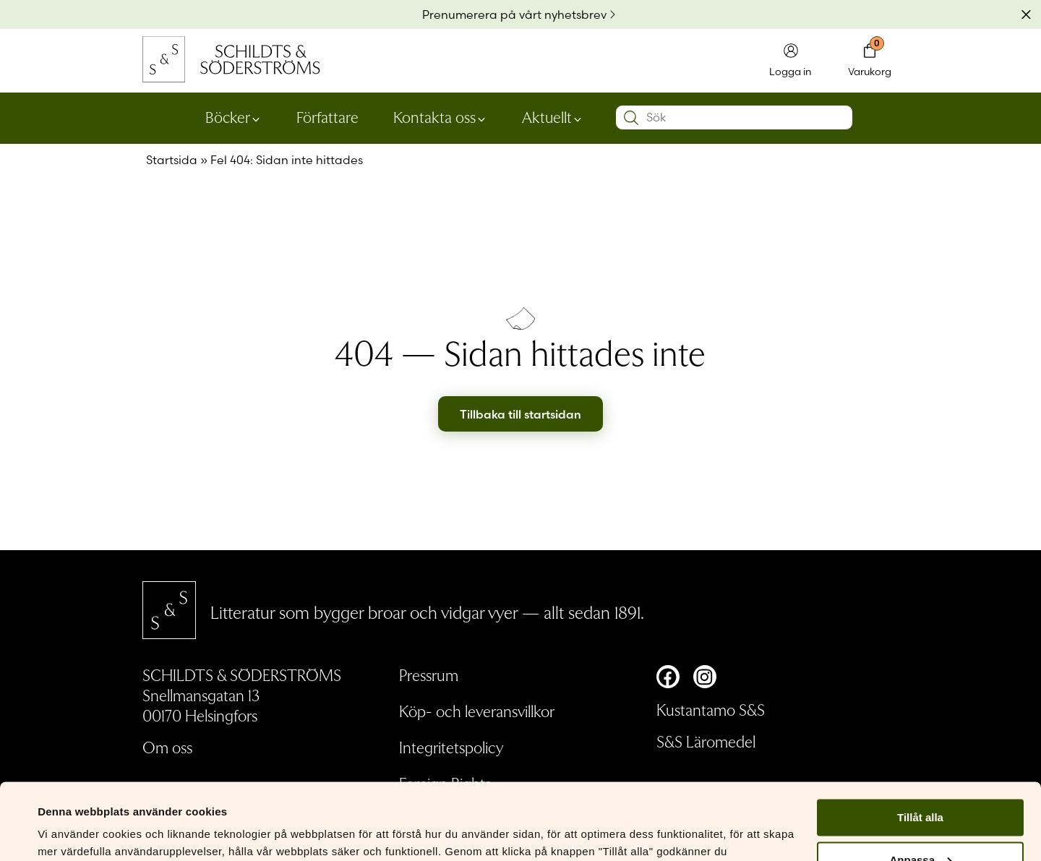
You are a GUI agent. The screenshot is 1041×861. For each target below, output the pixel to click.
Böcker (227, 116)
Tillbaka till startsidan (520, 414)
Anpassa (920, 784)
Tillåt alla (920, 741)
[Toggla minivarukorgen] (869, 61)
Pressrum (428, 674)
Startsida (171, 160)
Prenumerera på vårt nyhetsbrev (514, 14)
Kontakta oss (434, 116)
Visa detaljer (70, 832)
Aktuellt (547, 116)
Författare (327, 116)
